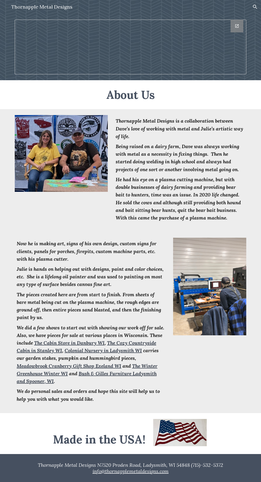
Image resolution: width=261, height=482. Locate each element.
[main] (130, 94)
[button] (255, 7)
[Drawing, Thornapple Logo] (130, 47)
